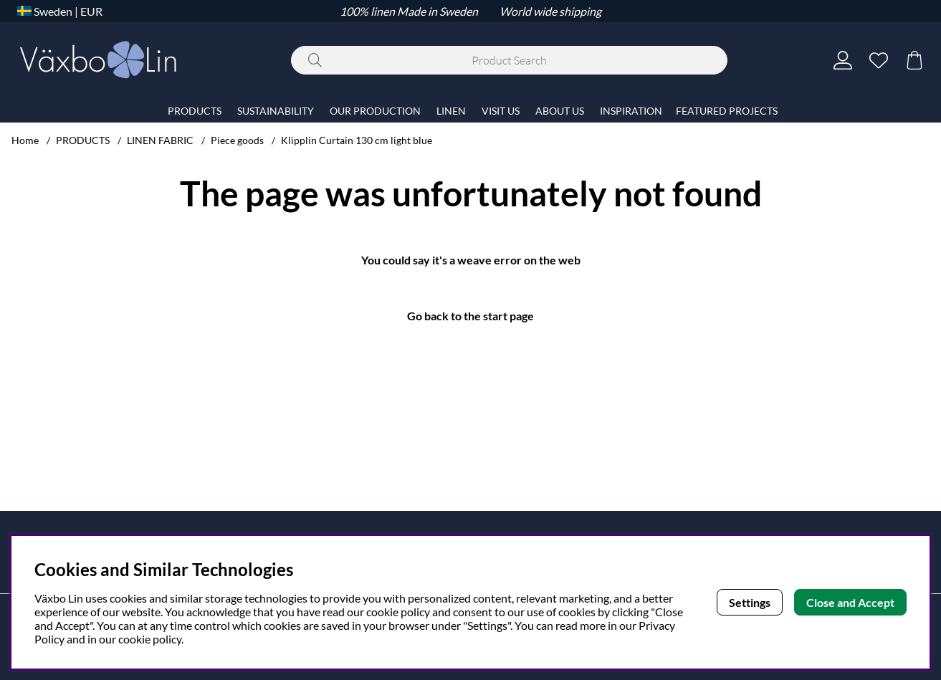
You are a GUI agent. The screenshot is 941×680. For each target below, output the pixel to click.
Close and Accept (850, 602)
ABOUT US (559, 111)
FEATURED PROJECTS (727, 111)
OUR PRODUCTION (375, 111)
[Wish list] (879, 60)
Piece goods (237, 140)
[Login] (843, 60)
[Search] (509, 60)
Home (25, 140)
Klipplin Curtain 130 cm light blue (356, 140)
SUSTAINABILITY (275, 111)
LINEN (451, 111)
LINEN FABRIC (160, 140)
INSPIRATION (631, 111)
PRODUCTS (83, 140)
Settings (749, 602)
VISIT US (501, 111)
